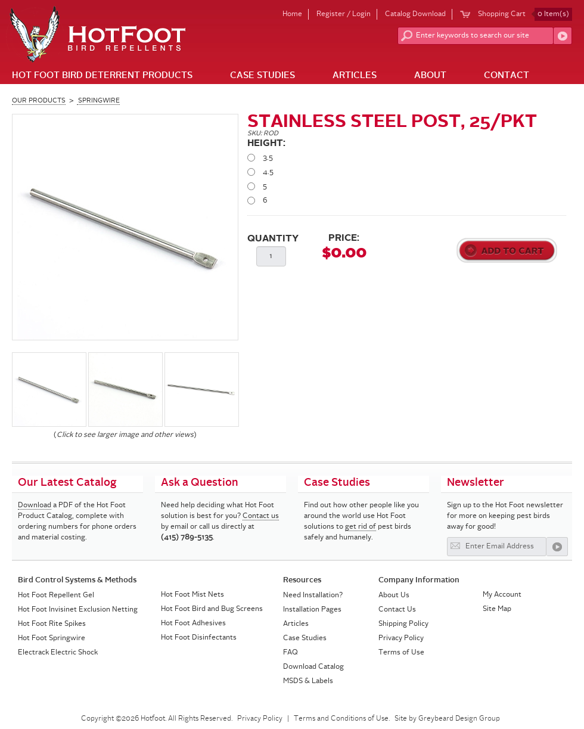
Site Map (497, 609)
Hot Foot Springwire (51, 638)
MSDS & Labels (308, 681)
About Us (393, 595)
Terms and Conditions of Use (341, 718)
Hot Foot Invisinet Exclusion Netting (78, 609)
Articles (355, 76)
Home (292, 14)
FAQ (290, 652)
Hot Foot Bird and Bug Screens (212, 609)
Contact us (261, 516)
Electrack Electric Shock (58, 652)
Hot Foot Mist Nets (192, 594)
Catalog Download (415, 14)
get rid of (360, 527)
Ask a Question (199, 482)
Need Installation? (313, 595)
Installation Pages (312, 609)
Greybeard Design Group (459, 718)
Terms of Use (401, 652)
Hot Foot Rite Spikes (52, 624)
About (430, 76)
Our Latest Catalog (67, 482)
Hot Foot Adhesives (193, 623)
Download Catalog (313, 667)
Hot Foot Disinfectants (199, 637)
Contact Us (397, 609)
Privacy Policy (401, 638)
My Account (502, 594)
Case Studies (262, 76)
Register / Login (343, 14)
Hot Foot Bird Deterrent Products (102, 76)
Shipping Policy (403, 624)
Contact (506, 76)
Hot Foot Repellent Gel (56, 595)
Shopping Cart (525, 14)
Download (34, 505)
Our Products (39, 101)
